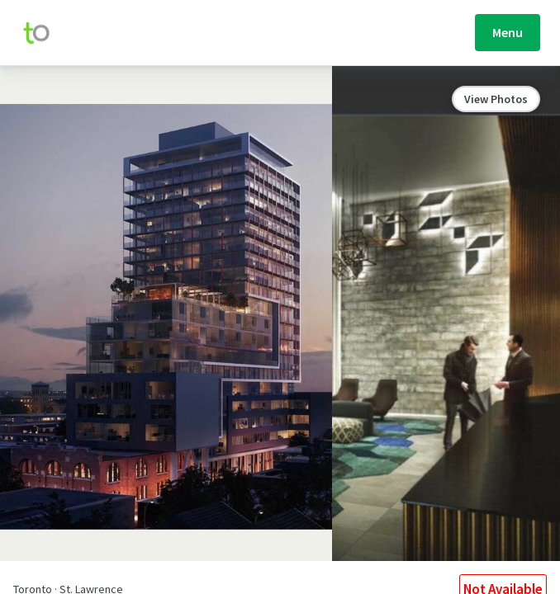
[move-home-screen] (44, 33)
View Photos (496, 99)
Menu (507, 32)
